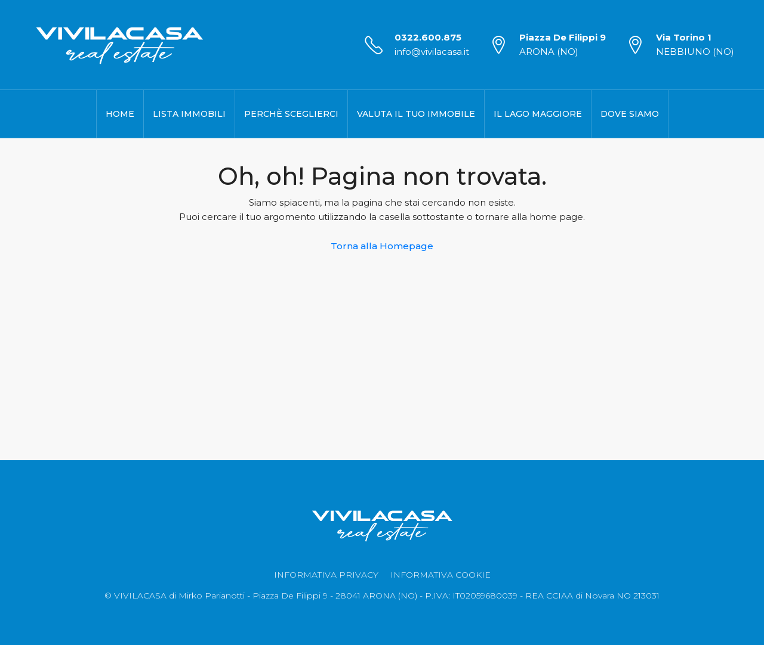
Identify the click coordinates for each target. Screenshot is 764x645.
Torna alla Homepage (382, 246)
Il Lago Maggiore (538, 113)
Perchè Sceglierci (291, 113)
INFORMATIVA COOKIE (440, 574)
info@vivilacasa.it (432, 51)
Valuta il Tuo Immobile (416, 113)
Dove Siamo (629, 113)
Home (120, 113)
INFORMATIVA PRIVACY (326, 574)
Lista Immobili (189, 113)
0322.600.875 (428, 37)
